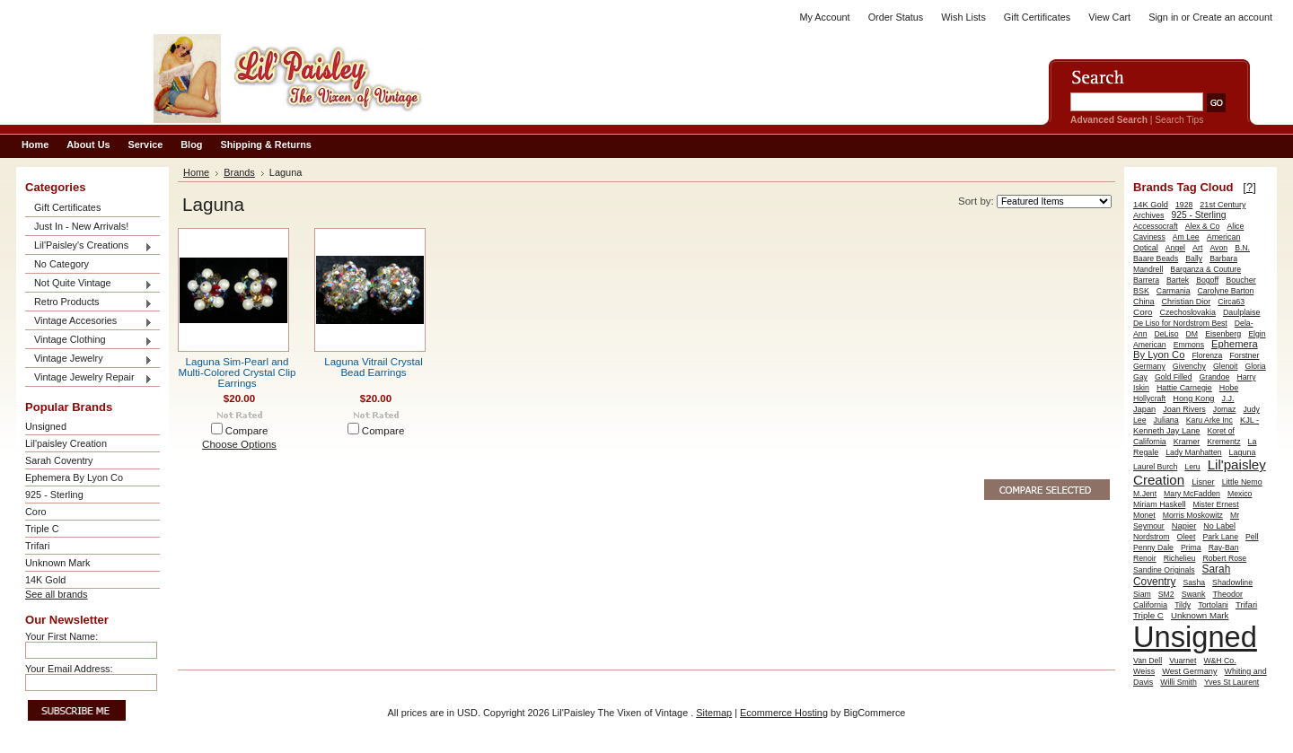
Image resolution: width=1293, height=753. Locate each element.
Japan (1144, 409)
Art (1197, 247)
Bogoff (1207, 280)
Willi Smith (1178, 682)
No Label (1219, 525)
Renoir (1145, 558)
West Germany (1189, 671)
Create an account (1232, 17)
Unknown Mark (58, 562)
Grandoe (1215, 376)
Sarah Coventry (59, 460)
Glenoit (1225, 366)
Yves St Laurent (1231, 682)
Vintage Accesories (89, 321)
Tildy (1182, 604)
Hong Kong (1193, 398)
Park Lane (1220, 536)
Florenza (1207, 355)
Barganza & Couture (1205, 269)
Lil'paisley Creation (66, 443)
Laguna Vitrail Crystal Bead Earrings (373, 367)
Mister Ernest (1215, 504)
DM (1192, 333)
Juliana (1166, 420)
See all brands (56, 594)
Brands (239, 172)
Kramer (1187, 441)
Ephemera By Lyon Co (74, 477)
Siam (1142, 594)
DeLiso (1167, 333)
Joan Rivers (1184, 409)
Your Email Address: (69, 668)
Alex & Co (1202, 226)
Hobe (1228, 387)
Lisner (1203, 481)
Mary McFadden (1192, 493)
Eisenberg (1223, 333)
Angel (1175, 247)
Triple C (42, 528)
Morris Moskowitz (1193, 515)
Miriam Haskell (1159, 504)
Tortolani (1213, 604)
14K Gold (45, 579)
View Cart (1109, 17)
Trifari (37, 545)
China (1144, 301)
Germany (1149, 366)
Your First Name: (61, 636)
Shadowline (1232, 582)
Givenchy (1189, 366)
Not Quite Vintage (89, 284)
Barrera (1146, 280)
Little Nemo (1242, 481)
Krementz (1223, 441)
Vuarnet (1182, 660)
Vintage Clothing (89, 340)
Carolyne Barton (1226, 290)
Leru (1192, 466)
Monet (1144, 515)
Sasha (1194, 582)
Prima (1191, 547)
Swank (1194, 594)
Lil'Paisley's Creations (89, 246)
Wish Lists (963, 17)
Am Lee (1186, 236)
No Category (61, 263)
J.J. (1228, 398)
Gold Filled (1173, 376)
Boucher (1241, 280)
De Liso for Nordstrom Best (1180, 323)
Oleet (1186, 536)
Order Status (896, 17)
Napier (1184, 525)
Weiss (1144, 671)
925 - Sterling (54, 494)
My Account (824, 17)
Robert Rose (1224, 558)
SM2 (1166, 594)
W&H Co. (1219, 660)
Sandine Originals (1164, 569)
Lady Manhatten (1193, 452)
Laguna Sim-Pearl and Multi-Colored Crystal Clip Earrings (237, 372)
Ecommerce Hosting (784, 712)
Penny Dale (1153, 547)
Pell (1252, 536)
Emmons (1189, 344)
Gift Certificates (1037, 17)
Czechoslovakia (1187, 312)
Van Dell (1147, 660)
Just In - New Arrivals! (81, 226)
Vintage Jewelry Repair (89, 378)
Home (196, 172)
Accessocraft (1155, 226)
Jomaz (1224, 409)
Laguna (1242, 452)
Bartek (1177, 280)
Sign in (1163, 17)
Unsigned (45, 426)
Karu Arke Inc (1209, 420)
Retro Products (89, 303)
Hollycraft (1149, 398)
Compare (246, 430)
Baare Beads (1155, 258)
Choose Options (239, 444)
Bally (1193, 258)
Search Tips (1179, 120)
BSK (1141, 290)
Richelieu (1180, 558)
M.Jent (1145, 493)
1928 (1183, 204)
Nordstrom (1151, 536)
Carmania (1174, 290)
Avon (1218, 247)
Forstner (1244, 355)
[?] (1249, 187)
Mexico (1240, 493)
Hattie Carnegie (1184, 387)
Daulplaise (1242, 312)
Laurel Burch (1155, 466)
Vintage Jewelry (89, 359)
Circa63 (1231, 301)
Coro (36, 511)
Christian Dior (1186, 301)
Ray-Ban (1224, 547)
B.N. (1242, 247)
